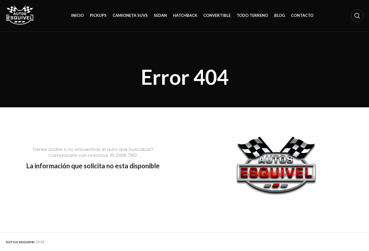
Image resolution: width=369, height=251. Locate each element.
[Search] (357, 16)
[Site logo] (20, 15)
